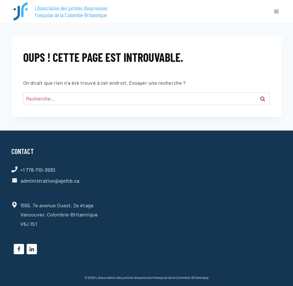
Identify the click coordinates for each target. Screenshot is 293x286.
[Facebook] (19, 249)
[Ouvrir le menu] (276, 11)
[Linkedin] (32, 249)
